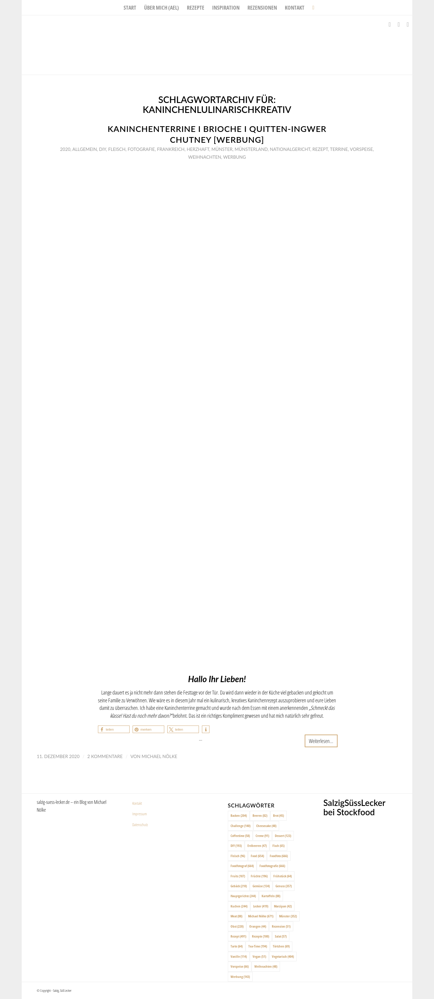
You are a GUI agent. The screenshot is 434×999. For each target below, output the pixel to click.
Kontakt (137, 803)
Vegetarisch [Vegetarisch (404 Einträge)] (283, 956)
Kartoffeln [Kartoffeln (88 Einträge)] (271, 896)
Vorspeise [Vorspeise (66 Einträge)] (240, 966)
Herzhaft (198, 149)
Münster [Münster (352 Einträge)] (288, 916)
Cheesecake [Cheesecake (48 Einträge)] (266, 825)
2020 (65, 149)
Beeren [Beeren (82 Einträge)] (260, 815)
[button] (114, 729)
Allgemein (84, 149)
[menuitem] (130, 7)
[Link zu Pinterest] (407, 24)
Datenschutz (140, 824)
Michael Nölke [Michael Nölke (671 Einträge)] (260, 916)
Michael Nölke (159, 756)
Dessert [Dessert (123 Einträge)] (283, 835)
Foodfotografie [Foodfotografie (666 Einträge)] (272, 865)
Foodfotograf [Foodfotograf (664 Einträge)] (242, 865)
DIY (102, 149)
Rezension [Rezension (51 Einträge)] (281, 926)
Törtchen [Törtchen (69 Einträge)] (281, 946)
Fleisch (117, 149)
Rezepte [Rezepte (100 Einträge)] (260, 936)
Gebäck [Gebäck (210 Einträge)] (239, 886)
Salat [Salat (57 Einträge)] (281, 936)
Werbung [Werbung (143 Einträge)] (240, 976)
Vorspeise (361, 149)
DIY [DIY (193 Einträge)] (236, 845)
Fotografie (141, 149)
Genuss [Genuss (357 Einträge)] (283, 886)
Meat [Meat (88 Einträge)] (236, 916)
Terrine (339, 149)
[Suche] (311, 7)
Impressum (139, 813)
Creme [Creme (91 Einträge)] (262, 835)
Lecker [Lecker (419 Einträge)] (260, 906)
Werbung (234, 157)
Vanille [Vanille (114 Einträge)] (239, 956)
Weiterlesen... (321, 741)
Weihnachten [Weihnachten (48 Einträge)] (265, 966)
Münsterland (251, 149)
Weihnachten (204, 157)
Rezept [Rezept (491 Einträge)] (238, 936)
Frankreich (170, 149)
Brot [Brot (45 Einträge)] (278, 815)
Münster (221, 149)
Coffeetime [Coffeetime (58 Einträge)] (240, 835)
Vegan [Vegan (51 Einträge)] (259, 956)
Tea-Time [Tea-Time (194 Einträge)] (257, 946)
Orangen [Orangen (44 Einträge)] (257, 926)
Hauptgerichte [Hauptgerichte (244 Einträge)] (243, 896)
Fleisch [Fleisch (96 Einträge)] (238, 856)
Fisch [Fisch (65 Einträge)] (278, 845)
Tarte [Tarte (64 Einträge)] (237, 946)
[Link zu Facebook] (389, 24)
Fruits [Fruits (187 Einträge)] (238, 876)
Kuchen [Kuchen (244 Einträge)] (239, 906)
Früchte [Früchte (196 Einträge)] (259, 876)
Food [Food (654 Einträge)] (257, 856)
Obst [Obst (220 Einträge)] (237, 926)
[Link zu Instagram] (398, 24)
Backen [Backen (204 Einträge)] (239, 815)
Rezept (320, 149)
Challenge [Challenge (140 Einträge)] (240, 825)
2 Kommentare (105, 756)
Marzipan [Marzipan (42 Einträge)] (283, 906)
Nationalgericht (290, 149)
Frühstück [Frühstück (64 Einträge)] (282, 876)
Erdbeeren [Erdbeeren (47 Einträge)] (257, 845)
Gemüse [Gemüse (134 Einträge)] (261, 886)
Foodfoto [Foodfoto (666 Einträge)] (279, 856)
